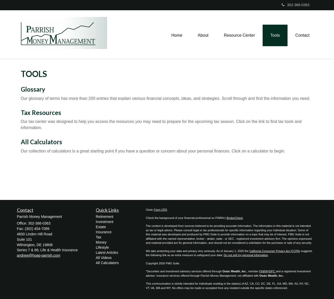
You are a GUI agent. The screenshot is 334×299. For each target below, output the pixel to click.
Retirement (104, 217)
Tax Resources (41, 112)
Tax (98, 237)
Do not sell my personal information (246, 255)
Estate (101, 227)
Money (101, 242)
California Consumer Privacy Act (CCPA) (274, 251)
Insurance (103, 232)
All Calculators (41, 142)
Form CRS (160, 209)
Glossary (33, 89)
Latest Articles (107, 252)
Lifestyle (102, 247)
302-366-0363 (295, 5)
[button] (203, 34)
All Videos (104, 258)
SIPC (272, 271)
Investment (104, 222)
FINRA (263, 271)
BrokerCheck (235, 217)
